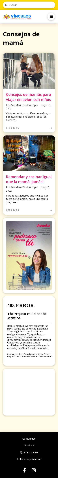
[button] (51, 16)
